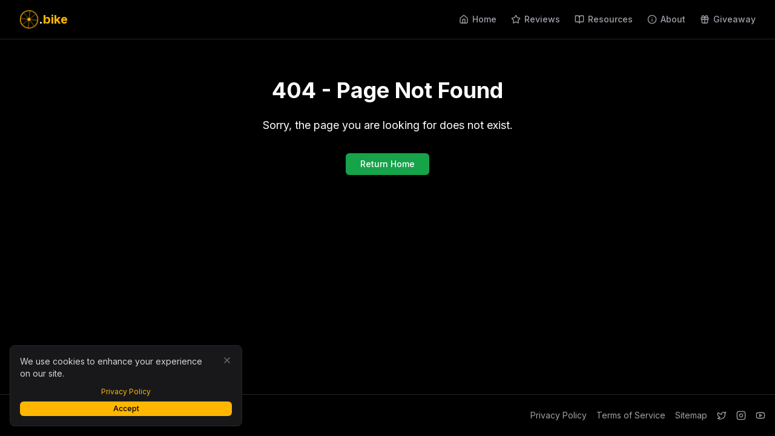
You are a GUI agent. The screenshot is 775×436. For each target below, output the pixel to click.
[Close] (227, 360)
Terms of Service (630, 415)
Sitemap (691, 415)
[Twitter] (722, 415)
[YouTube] (760, 415)
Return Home (387, 164)
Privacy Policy (558, 415)
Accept (126, 408)
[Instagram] (741, 415)
